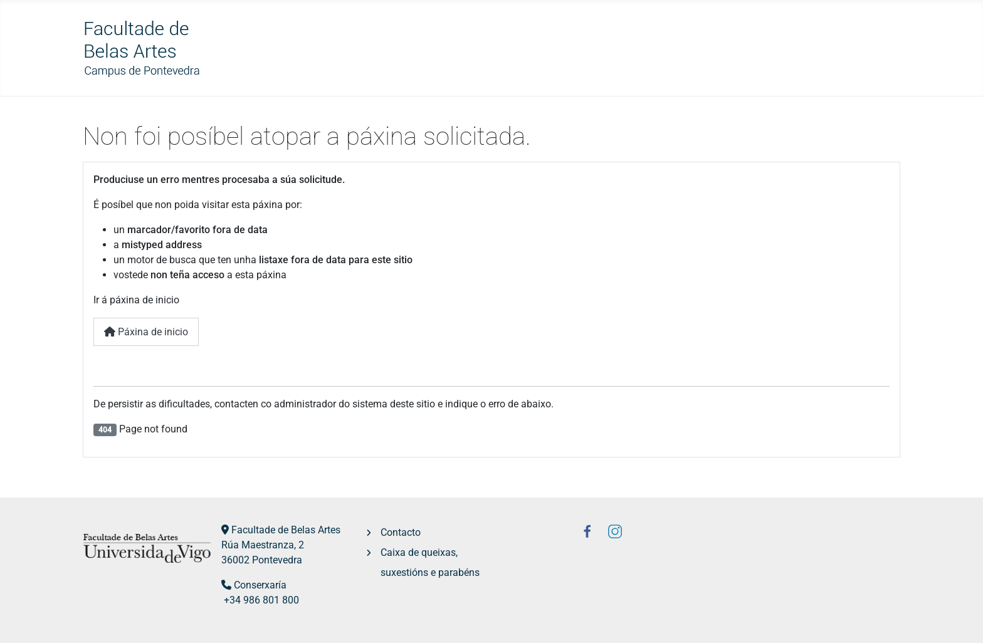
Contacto (401, 532)
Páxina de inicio (146, 332)
